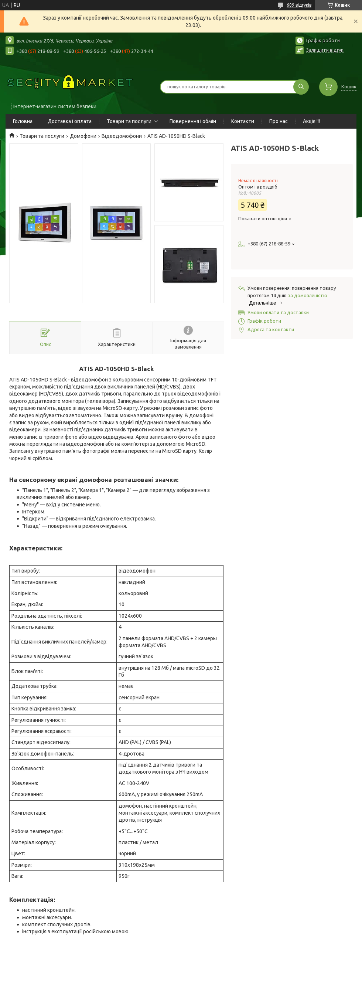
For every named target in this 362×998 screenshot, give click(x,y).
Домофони (83, 136)
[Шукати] (301, 87)
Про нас (278, 121)
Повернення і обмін (193, 121)
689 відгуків (299, 5)
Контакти (242, 121)
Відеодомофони (122, 136)
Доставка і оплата (70, 121)
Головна (23, 121)
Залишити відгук (325, 49)
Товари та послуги (129, 121)
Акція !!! (311, 121)
